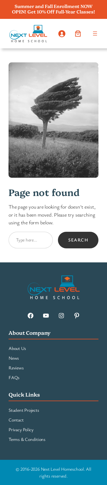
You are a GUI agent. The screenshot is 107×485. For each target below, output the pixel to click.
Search (78, 240)
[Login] (61, 33)
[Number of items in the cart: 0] (78, 33)
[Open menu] (95, 33)
